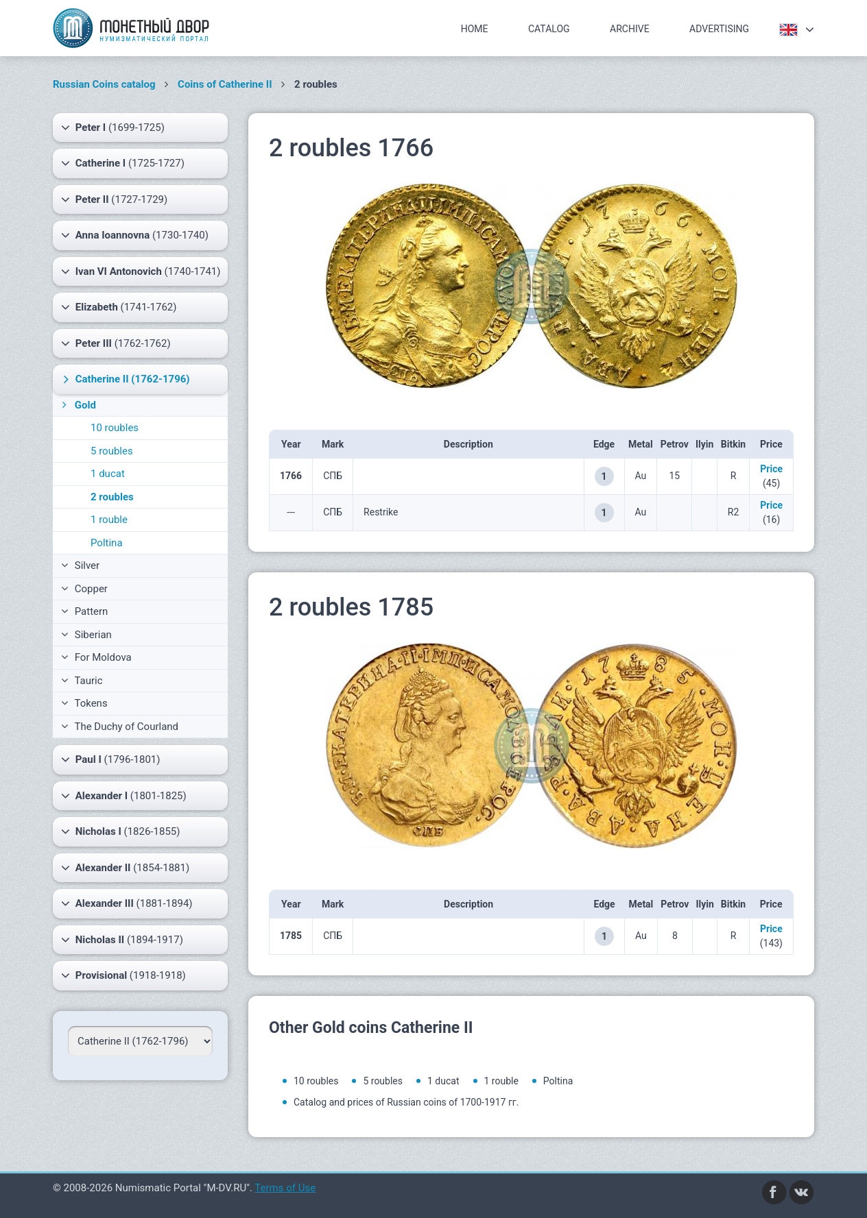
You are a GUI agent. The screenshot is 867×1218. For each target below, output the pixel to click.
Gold (77, 405)
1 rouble (109, 519)
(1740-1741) (141, 271)
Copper (84, 589)
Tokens (84, 703)
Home (474, 28)
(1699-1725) (113, 127)
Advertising (719, 28)
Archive (630, 28)
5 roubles (112, 451)
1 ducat (108, 473)
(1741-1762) (118, 307)
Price (771, 468)
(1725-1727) (123, 163)
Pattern (84, 611)
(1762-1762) (116, 343)
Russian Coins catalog (104, 84)
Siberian (86, 635)
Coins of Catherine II (225, 84)
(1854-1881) (125, 868)
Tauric (82, 680)
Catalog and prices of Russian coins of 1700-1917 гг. (406, 1102)
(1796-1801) (111, 759)
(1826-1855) (120, 831)
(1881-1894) (127, 903)
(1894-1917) (122, 940)
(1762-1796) (124, 379)
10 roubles (115, 428)
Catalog (549, 28)
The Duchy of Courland (119, 726)
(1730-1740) (135, 235)
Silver (80, 565)
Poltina (107, 543)
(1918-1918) (123, 975)
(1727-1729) (114, 199)
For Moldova (96, 657)
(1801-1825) (124, 796)
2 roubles (112, 497)
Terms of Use (285, 1188)
